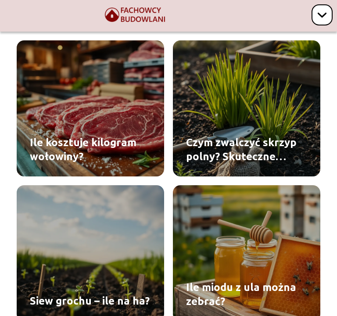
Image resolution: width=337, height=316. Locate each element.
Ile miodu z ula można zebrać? (241, 294)
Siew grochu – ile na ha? (90, 301)
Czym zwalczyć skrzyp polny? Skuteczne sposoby (241, 149)
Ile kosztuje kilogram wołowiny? (83, 149)
